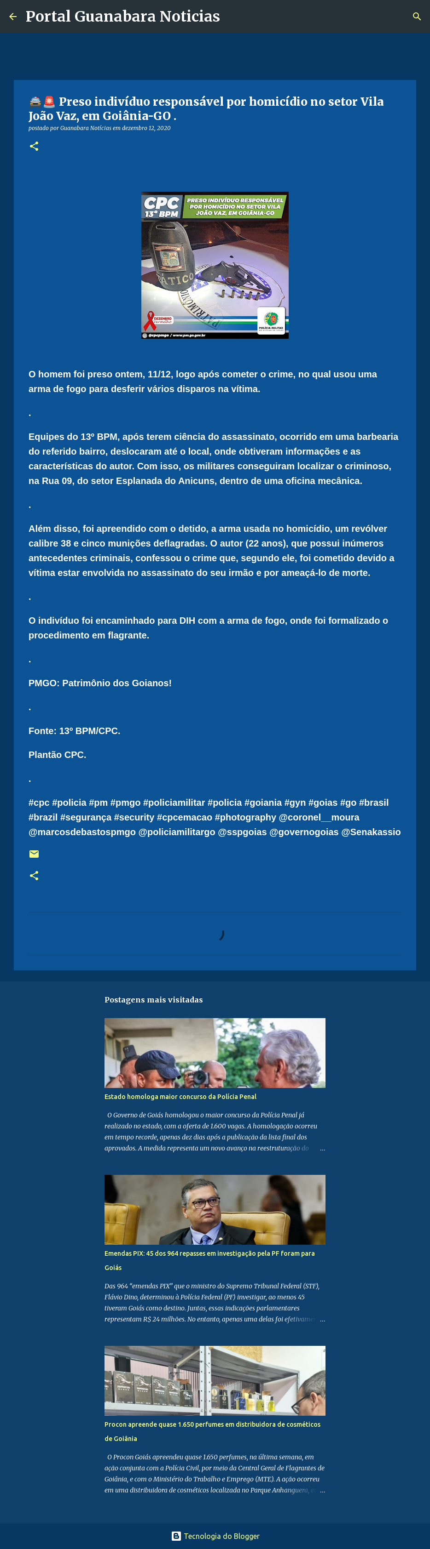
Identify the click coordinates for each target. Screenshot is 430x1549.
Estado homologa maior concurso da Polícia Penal (180, 1096)
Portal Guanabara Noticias (123, 16)
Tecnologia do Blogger (215, 1536)
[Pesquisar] (232, 17)
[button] (34, 147)
